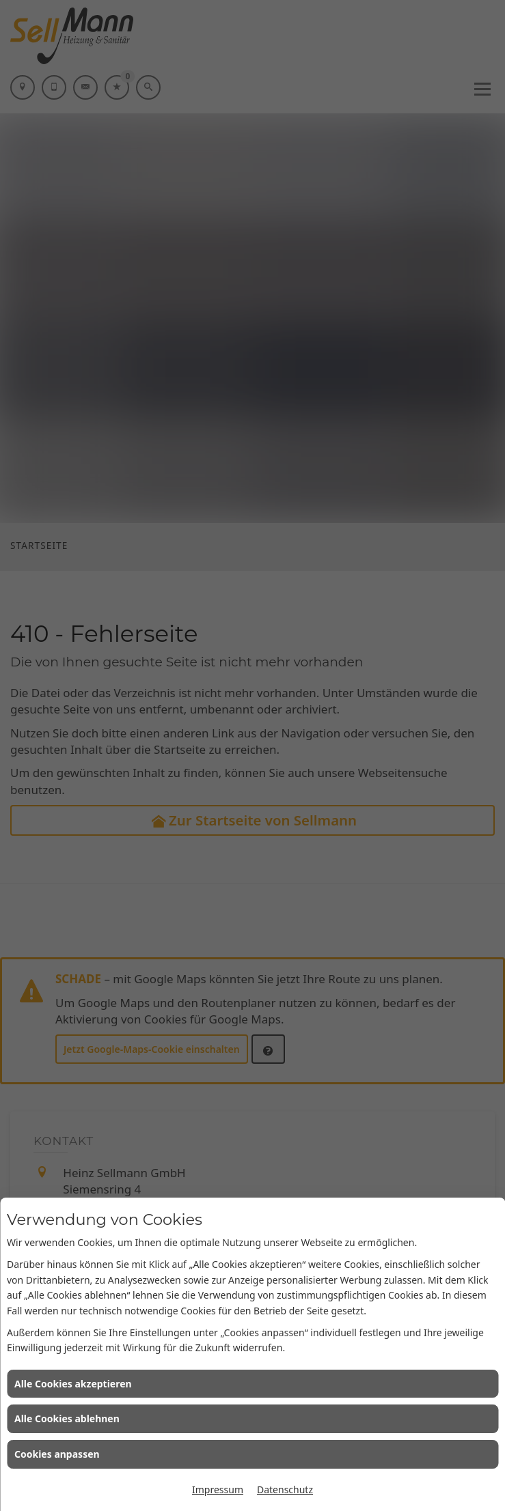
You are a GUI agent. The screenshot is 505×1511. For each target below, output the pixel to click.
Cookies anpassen (57, 1454)
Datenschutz (285, 1489)
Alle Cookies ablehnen (67, 1418)
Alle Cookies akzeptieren (73, 1383)
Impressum (217, 1489)
